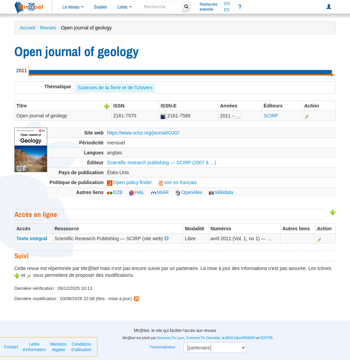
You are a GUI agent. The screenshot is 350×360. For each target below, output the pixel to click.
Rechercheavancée (208, 6)
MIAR (160, 192)
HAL (136, 192)
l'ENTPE (266, 338)
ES (227, 10)
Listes (124, 7)
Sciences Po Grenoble (203, 338)
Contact (11, 347)
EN (227, 3)
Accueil (27, 27)
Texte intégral (31, 238)
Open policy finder (129, 182)
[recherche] (161, 7)
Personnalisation (162, 347)
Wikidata (221, 192)
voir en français (177, 182)
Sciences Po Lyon (170, 338)
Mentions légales (58, 347)
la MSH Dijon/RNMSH (238, 338)
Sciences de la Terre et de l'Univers (115, 87)
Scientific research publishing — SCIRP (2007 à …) (161, 162)
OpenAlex (188, 192)
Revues (48, 27)
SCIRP (271, 115)
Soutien (100, 7)
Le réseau (73, 7)
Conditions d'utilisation (81, 347)
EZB (114, 192)
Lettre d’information (34, 347)
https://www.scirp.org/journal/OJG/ (143, 133)
